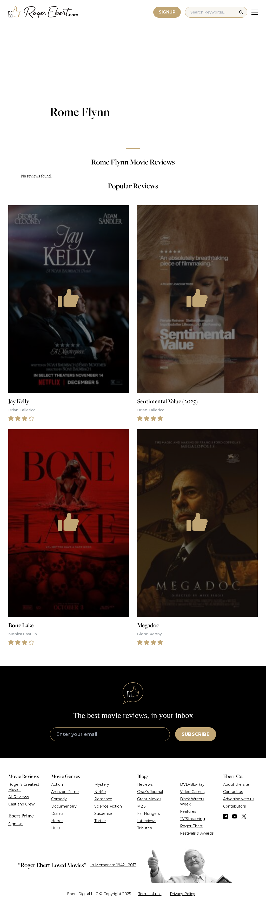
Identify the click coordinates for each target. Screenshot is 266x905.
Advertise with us (238, 799)
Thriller (100, 820)
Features (188, 811)
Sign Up (15, 824)
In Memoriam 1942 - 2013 (113, 865)
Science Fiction (108, 806)
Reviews (144, 784)
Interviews (146, 820)
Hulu (55, 828)
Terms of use (150, 893)
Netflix (100, 791)
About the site (236, 784)
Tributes (144, 828)
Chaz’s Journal (150, 791)
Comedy (59, 799)
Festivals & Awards (197, 833)
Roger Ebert (191, 826)
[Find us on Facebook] (225, 816)
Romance (103, 799)
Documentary (64, 806)
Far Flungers (148, 813)
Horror (57, 820)
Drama (57, 813)
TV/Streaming (192, 818)
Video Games (192, 791)
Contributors (234, 806)
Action (57, 784)
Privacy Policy (182, 893)
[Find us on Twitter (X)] (244, 816)
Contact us (233, 791)
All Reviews (18, 797)
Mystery (101, 784)
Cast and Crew (21, 804)
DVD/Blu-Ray (192, 784)
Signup (167, 12)
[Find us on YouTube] (234, 816)
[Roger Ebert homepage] (43, 12)
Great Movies (149, 799)
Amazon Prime (65, 791)
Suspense (103, 813)
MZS (141, 806)
